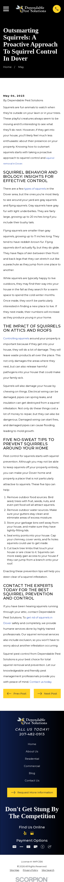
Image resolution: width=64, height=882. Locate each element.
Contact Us (32, 780)
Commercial (32, 766)
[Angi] (39, 833)
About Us (32, 751)
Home (32, 744)
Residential (32, 758)
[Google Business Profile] (32, 833)
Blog (32, 773)
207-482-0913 (32, 734)
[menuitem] (14, 870)
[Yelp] (25, 833)
